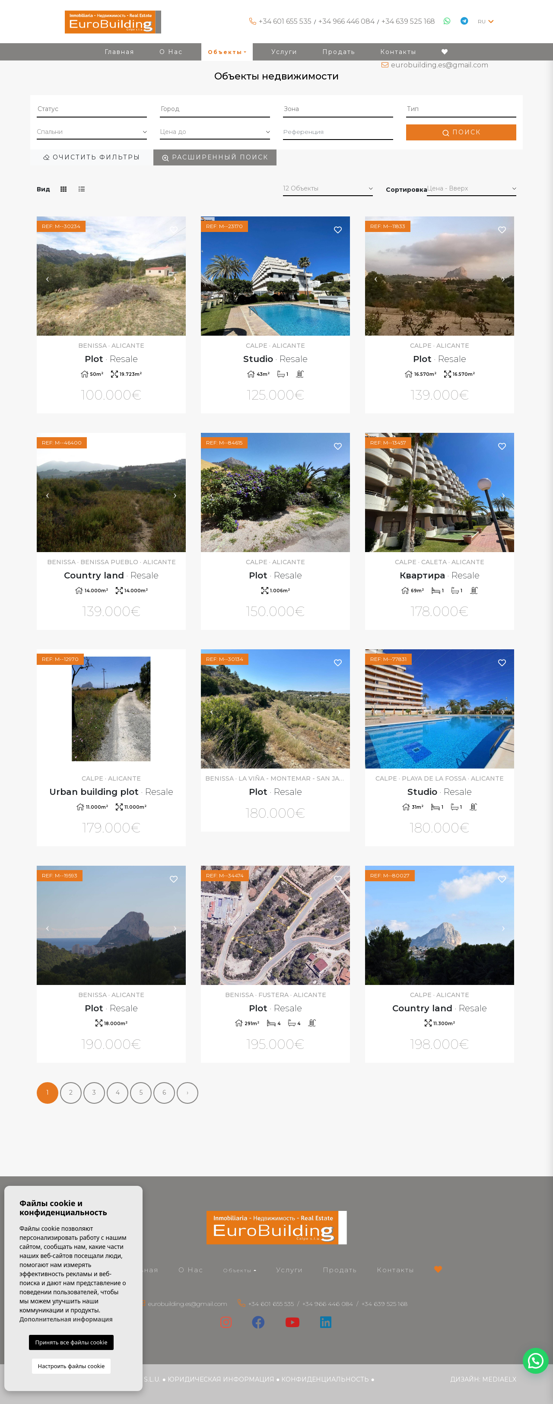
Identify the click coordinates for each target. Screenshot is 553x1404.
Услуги (289, 1270)
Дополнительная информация (66, 1319)
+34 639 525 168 (408, 21)
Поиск (461, 132)
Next (175, 276)
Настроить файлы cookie (71, 1366)
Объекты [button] (237, 1270)
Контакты (395, 1270)
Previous (47, 276)
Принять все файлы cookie (71, 1342)
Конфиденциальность (325, 1379)
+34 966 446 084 (346, 21)
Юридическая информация (221, 1379)
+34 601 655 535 (285, 21)
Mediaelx (499, 1379)
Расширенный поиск (215, 157)
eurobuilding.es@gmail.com (439, 65)
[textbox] (92, 109)
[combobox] (92, 110)
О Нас (190, 1270)
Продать (340, 1270)
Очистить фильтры (91, 157)
